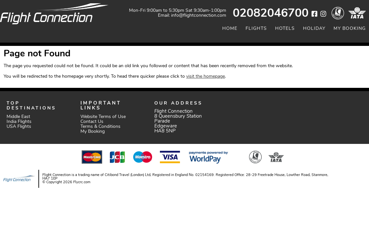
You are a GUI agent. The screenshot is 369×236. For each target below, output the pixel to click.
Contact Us (91, 121)
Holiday (314, 28)
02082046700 (271, 14)
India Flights (19, 121)
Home (229, 28)
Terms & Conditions (100, 126)
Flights (256, 28)
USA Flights (19, 126)
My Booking (350, 28)
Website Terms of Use (103, 116)
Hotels (285, 28)
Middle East (18, 116)
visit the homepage (205, 76)
